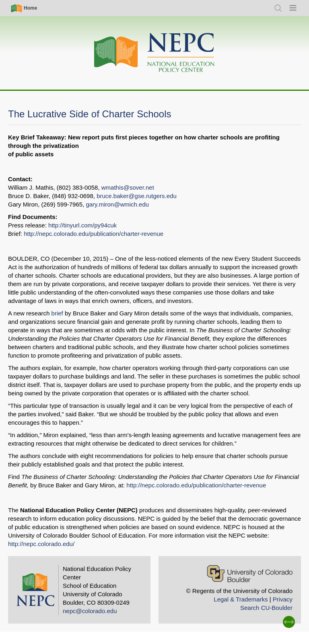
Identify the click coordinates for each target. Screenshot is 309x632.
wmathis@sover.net (127, 187)
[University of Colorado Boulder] (250, 574)
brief (57, 313)
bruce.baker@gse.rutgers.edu (137, 195)
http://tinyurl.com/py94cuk (82, 225)
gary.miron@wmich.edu (117, 204)
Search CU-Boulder (266, 607)
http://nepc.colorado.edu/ (41, 543)
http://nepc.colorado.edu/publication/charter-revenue (93, 233)
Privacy (283, 599)
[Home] (154, 53)
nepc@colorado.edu (90, 610)
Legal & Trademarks (241, 599)
